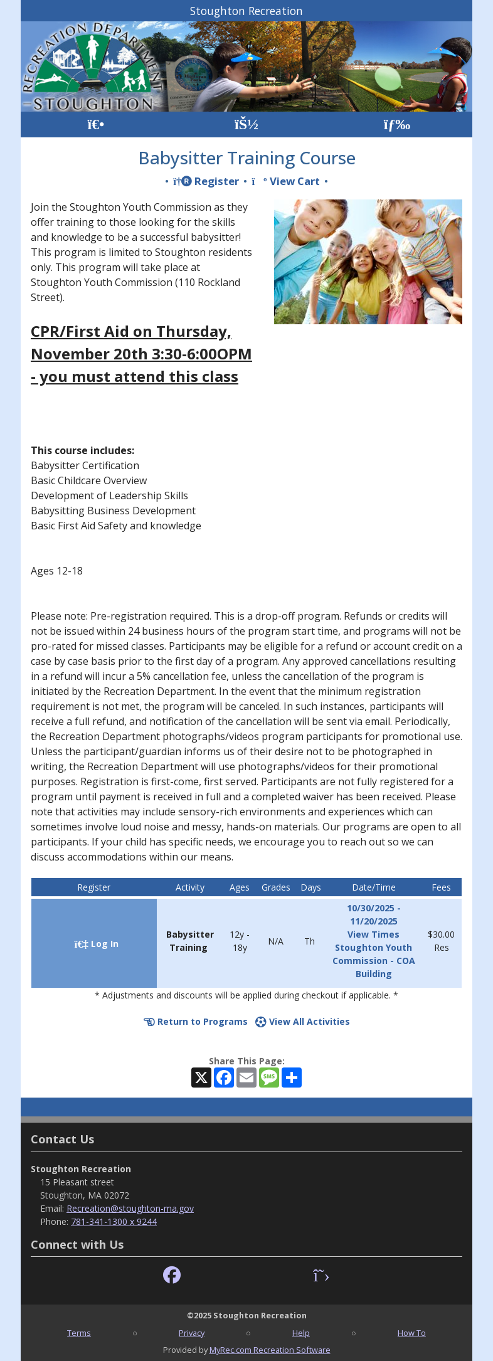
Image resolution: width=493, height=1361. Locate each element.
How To (412, 1332)
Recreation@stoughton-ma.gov (130, 1208)
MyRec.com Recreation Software (270, 1349)
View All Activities (302, 1021)
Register (206, 181)
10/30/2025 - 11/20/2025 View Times (374, 921)
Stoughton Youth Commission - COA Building (373, 960)
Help (301, 1332)
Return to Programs (196, 1021)
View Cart (285, 181)
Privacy (191, 1332)
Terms (79, 1332)
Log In (97, 944)
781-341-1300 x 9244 (114, 1221)
